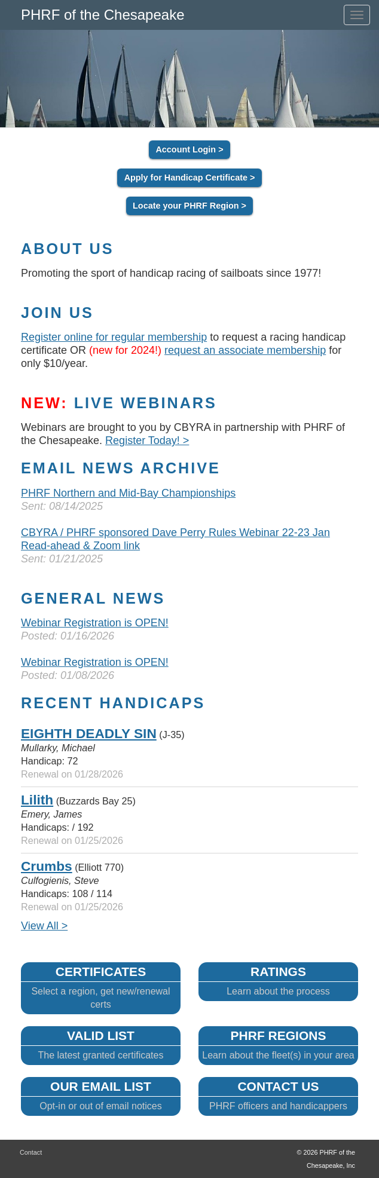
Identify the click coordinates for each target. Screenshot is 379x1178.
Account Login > (189, 150)
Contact (31, 1152)
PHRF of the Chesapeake (102, 15)
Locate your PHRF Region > (189, 206)
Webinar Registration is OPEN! (95, 623)
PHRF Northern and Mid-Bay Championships (128, 493)
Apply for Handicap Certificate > (189, 178)
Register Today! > (147, 440)
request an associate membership (245, 350)
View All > (44, 926)
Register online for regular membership (114, 337)
